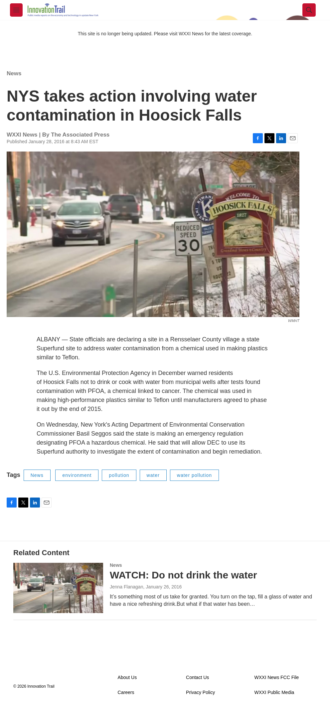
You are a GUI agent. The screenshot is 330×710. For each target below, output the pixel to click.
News (14, 73)
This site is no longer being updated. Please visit (128, 33)
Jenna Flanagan (126, 586)
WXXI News (191, 33)
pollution (119, 475)
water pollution (194, 475)
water (153, 475)
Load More (165, 633)
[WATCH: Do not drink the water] (58, 588)
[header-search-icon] (309, 10)
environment (76, 475)
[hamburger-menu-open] (16, 10)
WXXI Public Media (274, 692)
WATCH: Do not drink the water (183, 574)
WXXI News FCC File (276, 677)
